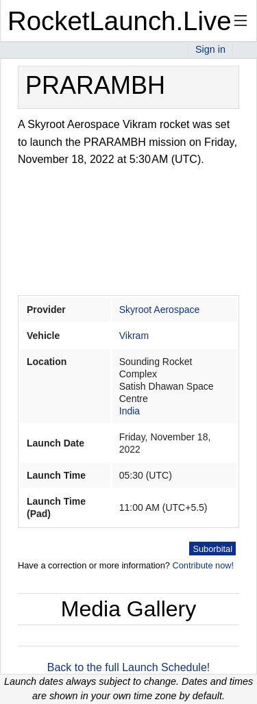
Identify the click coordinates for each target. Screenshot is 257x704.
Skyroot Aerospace (159, 309)
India (129, 410)
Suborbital (212, 549)
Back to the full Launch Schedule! (128, 667)
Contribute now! (203, 565)
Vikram (134, 335)
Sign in (210, 49)
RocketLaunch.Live (120, 21)
